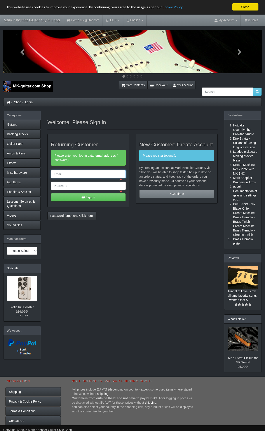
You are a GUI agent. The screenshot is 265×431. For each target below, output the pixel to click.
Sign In (88, 197)
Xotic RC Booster (22, 307)
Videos (11, 215)
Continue (176, 193)
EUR (113, 20)
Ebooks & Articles (19, 192)
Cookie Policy (173, 7)
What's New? (237, 319)
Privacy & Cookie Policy (25, 401)
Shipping (15, 392)
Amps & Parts (16, 153)
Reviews (233, 258)
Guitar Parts (15, 143)
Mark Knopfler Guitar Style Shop (31, 20)
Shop (17, 102)
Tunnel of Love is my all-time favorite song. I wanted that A (242, 295)
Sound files (14, 225)
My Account (183, 85)
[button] (22, 51)
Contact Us (16, 420)
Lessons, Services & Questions (21, 204)
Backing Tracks (17, 134)
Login (29, 102)
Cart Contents (133, 85)
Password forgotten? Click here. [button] (72, 215)
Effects (11, 163)
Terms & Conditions (22, 411)
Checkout (158, 85)
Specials (12, 268)
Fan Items (14, 182)
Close (245, 7)
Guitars (12, 124)
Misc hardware (17, 172)
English (135, 20)
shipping (102, 394)
